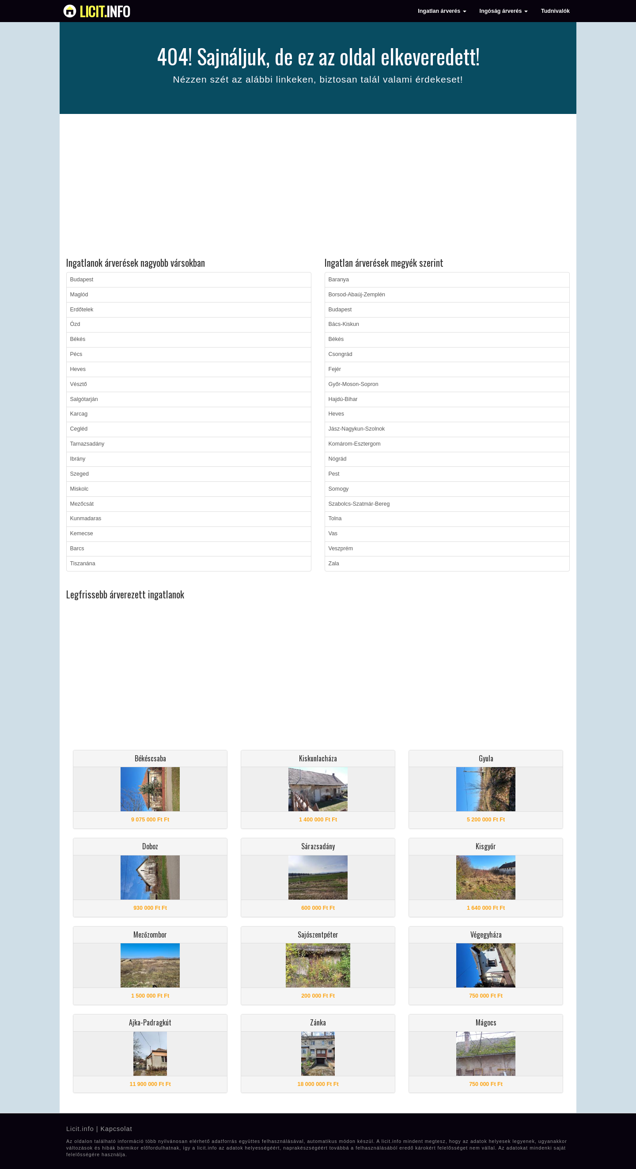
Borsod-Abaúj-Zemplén (357, 294)
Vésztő (78, 384)
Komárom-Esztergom (355, 444)
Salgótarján (84, 399)
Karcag (79, 414)
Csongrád (340, 354)
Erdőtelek (82, 309)
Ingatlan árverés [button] (442, 11)
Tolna (335, 518)
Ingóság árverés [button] (504, 11)
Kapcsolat (116, 1128)
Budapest (82, 279)
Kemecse (81, 533)
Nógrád (338, 459)
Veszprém (341, 548)
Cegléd (79, 429)
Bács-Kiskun (344, 324)
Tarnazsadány (87, 444)
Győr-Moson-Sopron (354, 384)
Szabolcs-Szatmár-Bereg (359, 504)
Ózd (75, 324)
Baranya (339, 279)
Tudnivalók (555, 11)
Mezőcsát (82, 504)
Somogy (339, 489)
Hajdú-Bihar (343, 399)
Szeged (79, 474)
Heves (78, 369)
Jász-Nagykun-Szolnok (357, 429)
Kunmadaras (86, 518)
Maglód (79, 294)
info (105, 11)
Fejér (335, 369)
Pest (334, 474)
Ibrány (78, 459)
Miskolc (79, 489)
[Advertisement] (318, 187)
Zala (334, 563)
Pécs (76, 354)
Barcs (77, 548)
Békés (78, 339)
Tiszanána (82, 563)
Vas (333, 533)
